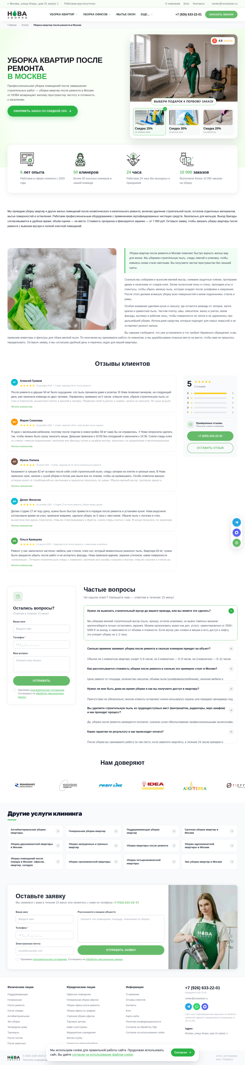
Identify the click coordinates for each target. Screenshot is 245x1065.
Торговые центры (76, 1021)
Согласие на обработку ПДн (141, 1027)
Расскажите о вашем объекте (97, 912)
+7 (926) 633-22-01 (188, 14)
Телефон (19, 637)
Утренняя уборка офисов (81, 1016)
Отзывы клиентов (135, 999)
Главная (12, 25)
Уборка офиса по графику (81, 1010)
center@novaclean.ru (225, 3)
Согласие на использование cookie (145, 1032)
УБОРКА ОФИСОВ (97, 14)
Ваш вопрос (20, 653)
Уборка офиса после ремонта (83, 1005)
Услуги (25, 25)
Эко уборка (13, 1021)
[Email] (237, 543)
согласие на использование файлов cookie (102, 1054)
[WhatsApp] (196, 1006)
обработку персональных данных (104, 959)
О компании (172, 3)
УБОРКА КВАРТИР (64, 14)
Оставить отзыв (210, 447)
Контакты (199, 3)
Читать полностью (21, 406)
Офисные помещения (79, 994)
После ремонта (15, 1005)
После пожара (15, 1010)
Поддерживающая (17, 994)
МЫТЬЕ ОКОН (125, 14)
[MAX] (204, 1006)
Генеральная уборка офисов (82, 999)
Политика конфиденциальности (143, 1021)
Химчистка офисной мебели (82, 1043)
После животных (16, 1043)
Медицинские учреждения (81, 1032)
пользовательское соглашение (47, 690)
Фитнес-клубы (74, 1038)
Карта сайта (132, 1016)
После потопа (15, 1038)
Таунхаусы (13, 1032)
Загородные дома (17, 1027)
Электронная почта (28, 943)
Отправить (41, 680)
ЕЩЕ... (147, 14)
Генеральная (14, 999)
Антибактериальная (18, 1016)
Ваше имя (19, 621)
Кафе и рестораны (77, 1027)
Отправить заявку (121, 950)
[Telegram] (188, 1006)
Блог (187, 3)
